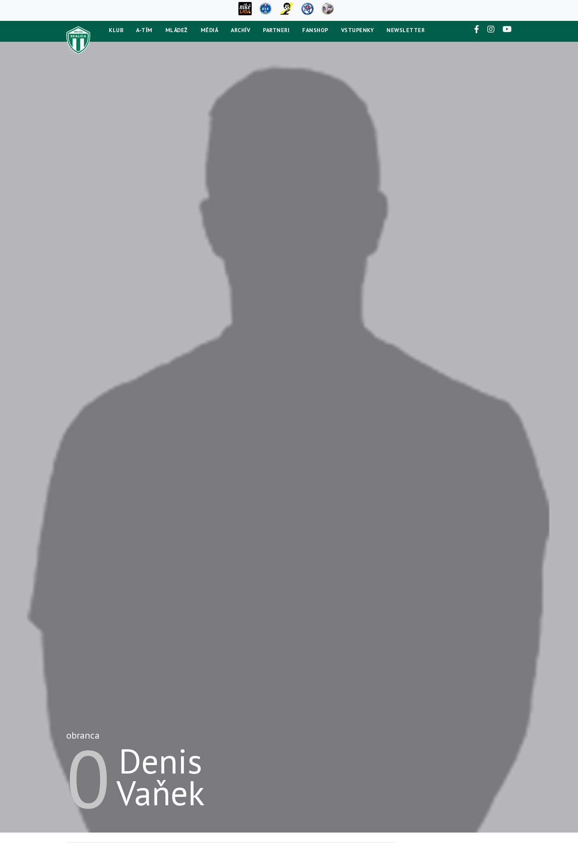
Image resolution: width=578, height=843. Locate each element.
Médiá (209, 30)
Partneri (276, 30)
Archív (240, 30)
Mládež (176, 30)
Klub (116, 30)
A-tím (144, 30)
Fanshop (315, 30)
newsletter (406, 30)
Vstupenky (357, 30)
